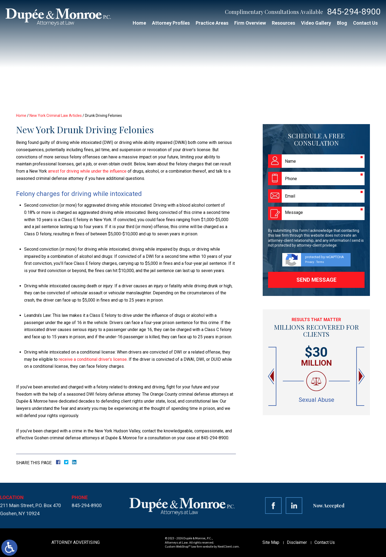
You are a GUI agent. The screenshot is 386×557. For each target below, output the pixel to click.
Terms (320, 262)
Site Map (270, 542)
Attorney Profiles (171, 23)
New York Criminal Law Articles (55, 115)
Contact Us (365, 23)
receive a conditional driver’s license (93, 359)
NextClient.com (228, 546)
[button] (271, 376)
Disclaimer (297, 542)
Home (139, 23)
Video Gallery (316, 23)
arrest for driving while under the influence (87, 171)
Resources (283, 23)
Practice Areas (212, 23)
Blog (342, 23)
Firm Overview (250, 23)
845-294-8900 (354, 11)
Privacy (309, 262)
